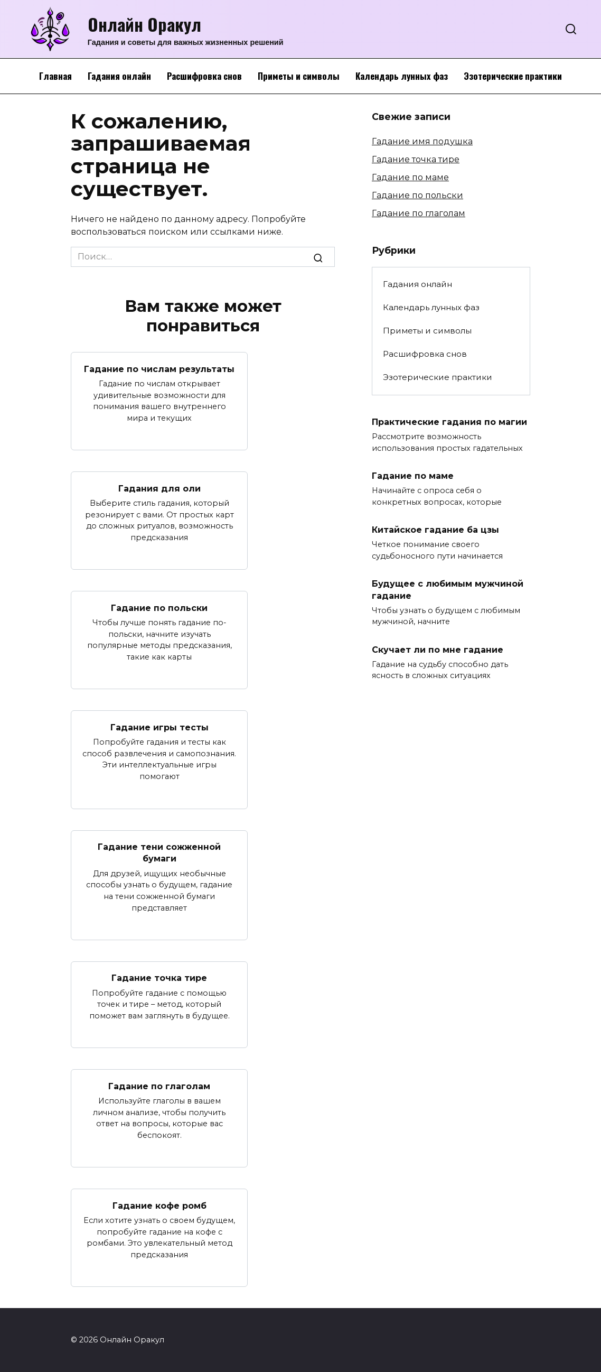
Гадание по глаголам (159, 1086)
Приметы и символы (299, 75)
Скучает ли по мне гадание (437, 649)
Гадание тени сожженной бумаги (159, 853)
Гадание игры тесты (159, 727)
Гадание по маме (410, 177)
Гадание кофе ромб (159, 1205)
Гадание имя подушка (422, 141)
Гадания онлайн (119, 75)
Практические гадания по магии (449, 422)
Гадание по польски (159, 607)
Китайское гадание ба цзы (435, 530)
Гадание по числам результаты (159, 369)
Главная (55, 75)
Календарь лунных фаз (401, 75)
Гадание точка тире (159, 978)
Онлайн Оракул (144, 24)
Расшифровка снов (204, 75)
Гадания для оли (159, 488)
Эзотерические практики (513, 75)
